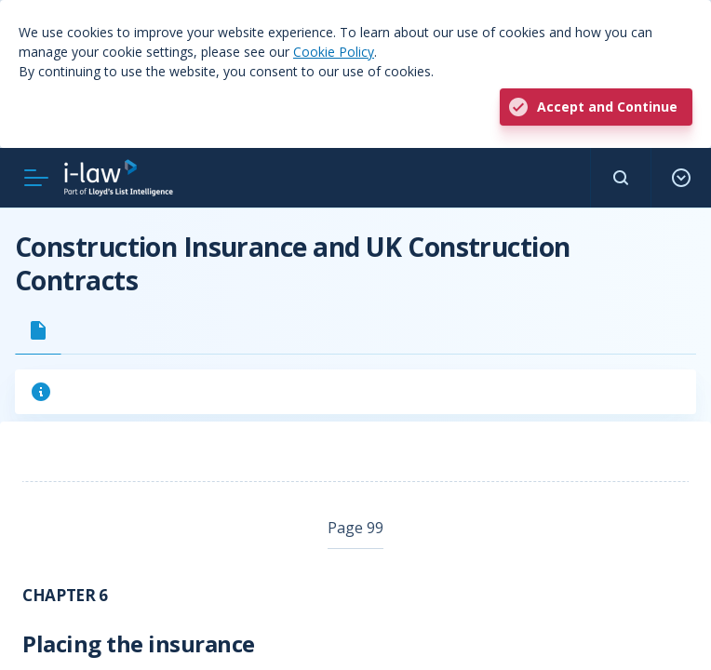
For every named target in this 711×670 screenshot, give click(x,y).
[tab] (38, 330)
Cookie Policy (333, 51)
